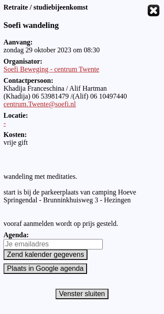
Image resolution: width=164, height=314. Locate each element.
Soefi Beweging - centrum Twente (51, 69)
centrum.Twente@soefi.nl (39, 104)
